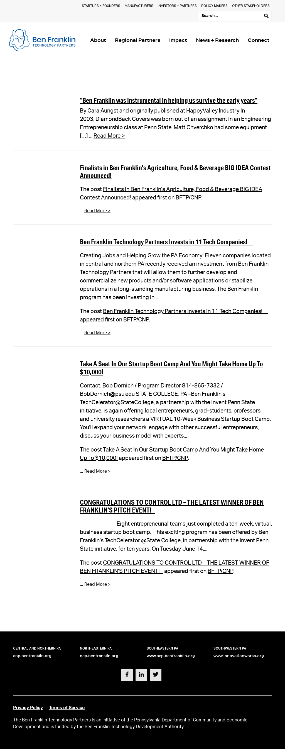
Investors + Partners (177, 6)
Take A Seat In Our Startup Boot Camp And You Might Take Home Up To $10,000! (171, 367)
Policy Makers (214, 6)
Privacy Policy (28, 708)
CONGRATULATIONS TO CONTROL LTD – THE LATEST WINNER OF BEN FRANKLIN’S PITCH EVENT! (172, 506)
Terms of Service (67, 708)
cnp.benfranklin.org (32, 655)
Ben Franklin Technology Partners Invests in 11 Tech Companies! (166, 241)
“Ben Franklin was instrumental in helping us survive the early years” (168, 100)
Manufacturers (139, 6)
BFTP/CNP (188, 198)
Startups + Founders (101, 6)
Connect (258, 40)
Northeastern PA (96, 648)
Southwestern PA (229, 648)
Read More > (109, 136)
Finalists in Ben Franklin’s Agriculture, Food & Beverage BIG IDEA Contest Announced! (175, 171)
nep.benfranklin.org (99, 655)
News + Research (217, 40)
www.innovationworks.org (238, 655)
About (98, 40)
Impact (178, 40)
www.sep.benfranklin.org (171, 655)
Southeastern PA (162, 648)
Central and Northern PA (37, 648)
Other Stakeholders (251, 6)
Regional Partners (137, 40)
